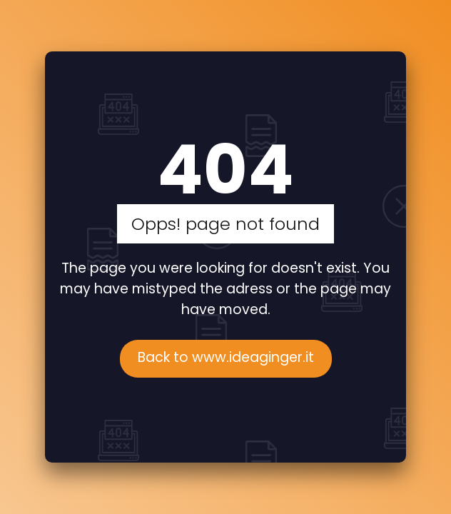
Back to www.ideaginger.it (226, 357)
